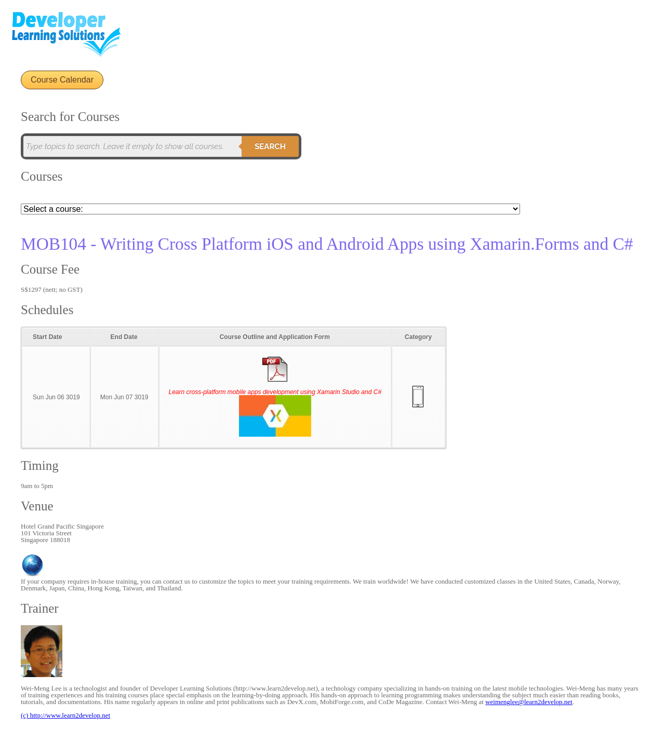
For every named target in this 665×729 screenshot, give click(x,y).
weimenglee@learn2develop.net (529, 702)
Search (270, 146)
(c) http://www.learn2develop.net (65, 715)
